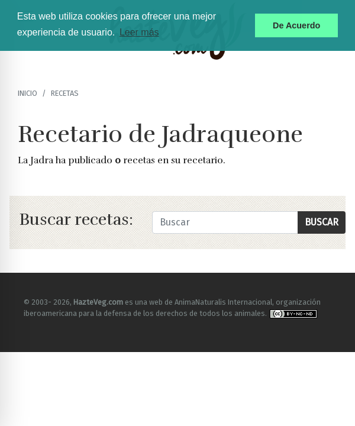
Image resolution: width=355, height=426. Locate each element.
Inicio (27, 93)
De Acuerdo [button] (296, 25)
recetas (65, 93)
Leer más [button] (139, 32)
